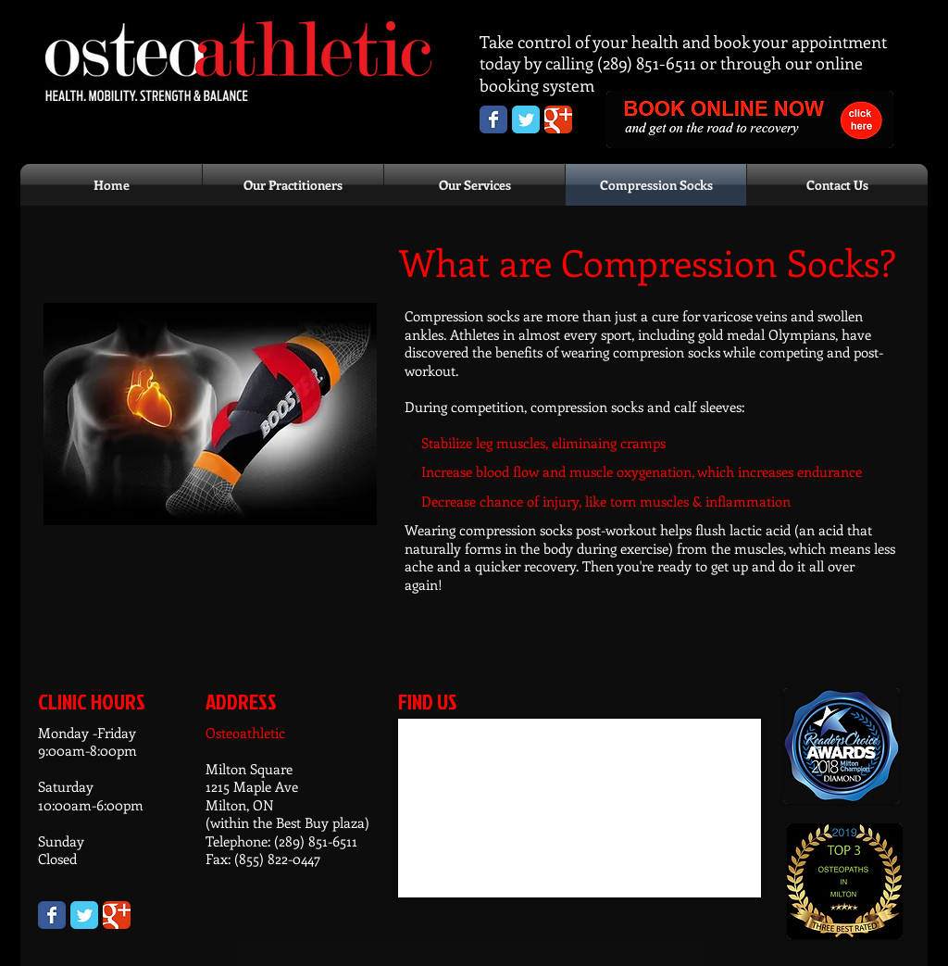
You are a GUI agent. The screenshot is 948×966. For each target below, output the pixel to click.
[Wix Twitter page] (84, 915)
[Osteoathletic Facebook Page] (493, 119)
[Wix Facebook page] (52, 915)
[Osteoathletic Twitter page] (526, 119)
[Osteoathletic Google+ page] (558, 119)
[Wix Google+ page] (117, 915)
